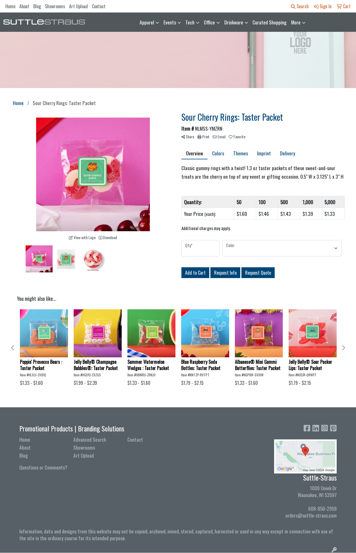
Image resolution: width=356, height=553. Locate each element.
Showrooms (55, 6)
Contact (98, 6)
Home (10, 6)
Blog (37, 6)
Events (169, 22)
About (24, 6)
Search (300, 6)
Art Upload (78, 6)
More (296, 22)
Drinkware (233, 22)
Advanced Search (89, 439)
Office (209, 22)
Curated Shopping (269, 22)
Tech (189, 22)
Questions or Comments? (43, 467)
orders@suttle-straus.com (311, 515)
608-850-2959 (322, 508)
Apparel (147, 22)
